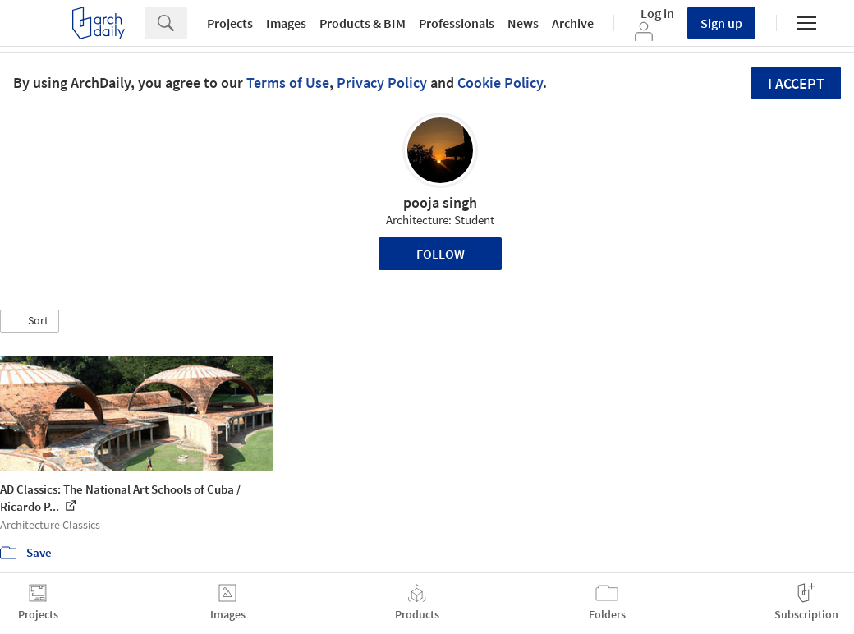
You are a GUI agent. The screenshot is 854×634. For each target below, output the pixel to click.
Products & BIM (362, 23)
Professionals (456, 23)
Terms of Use (287, 82)
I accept (796, 83)
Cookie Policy (500, 82)
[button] (29, 321)
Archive (573, 23)
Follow (440, 254)
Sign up (721, 23)
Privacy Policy (382, 82)
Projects (230, 23)
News (523, 23)
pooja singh (440, 202)
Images (286, 23)
